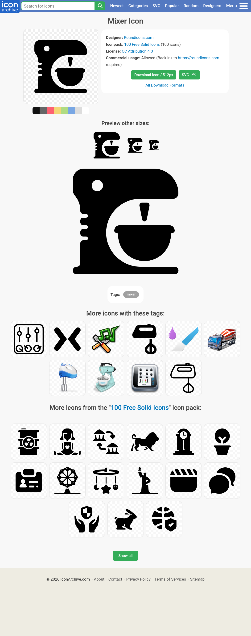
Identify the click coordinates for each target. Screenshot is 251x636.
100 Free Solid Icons (142, 44)
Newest (116, 5)
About (99, 579)
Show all (125, 555)
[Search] (100, 5)
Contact (115, 579)
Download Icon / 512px (153, 75)
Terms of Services (170, 579)
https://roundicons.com (198, 57)
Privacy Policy (138, 579)
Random (191, 5)
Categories (138, 5)
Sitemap (197, 579)
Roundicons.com (139, 37)
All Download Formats (164, 85)
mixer (131, 294)
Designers (212, 5)
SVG (156, 5)
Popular (172, 5)
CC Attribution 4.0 (137, 51)
